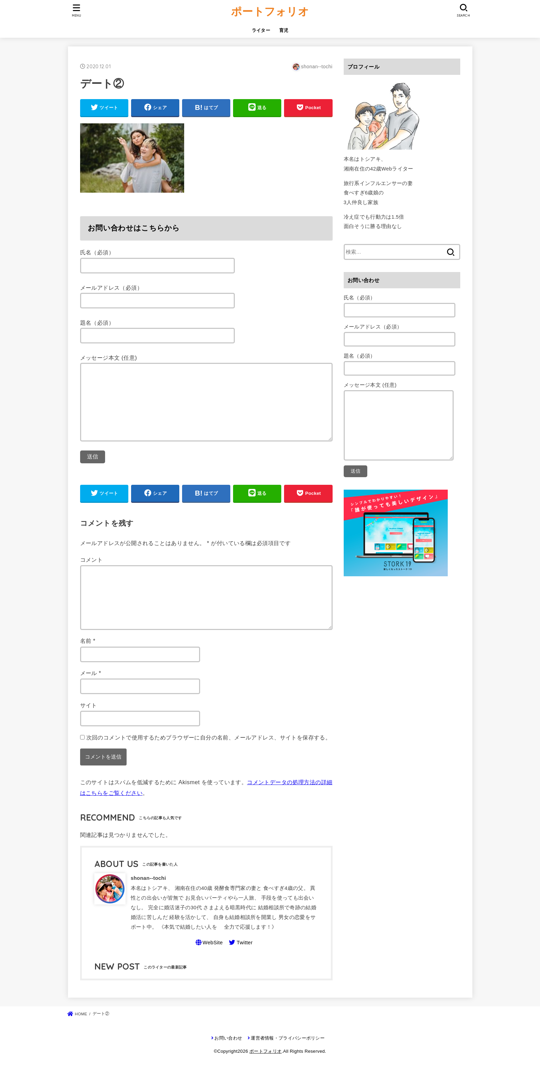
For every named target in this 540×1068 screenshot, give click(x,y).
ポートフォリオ (270, 11)
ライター (261, 30)
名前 (88, 641)
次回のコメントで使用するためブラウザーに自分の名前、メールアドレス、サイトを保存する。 (208, 737)
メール (90, 673)
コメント (91, 560)
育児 (284, 30)
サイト (88, 705)
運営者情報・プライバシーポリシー (288, 1038)
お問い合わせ (228, 1038)
